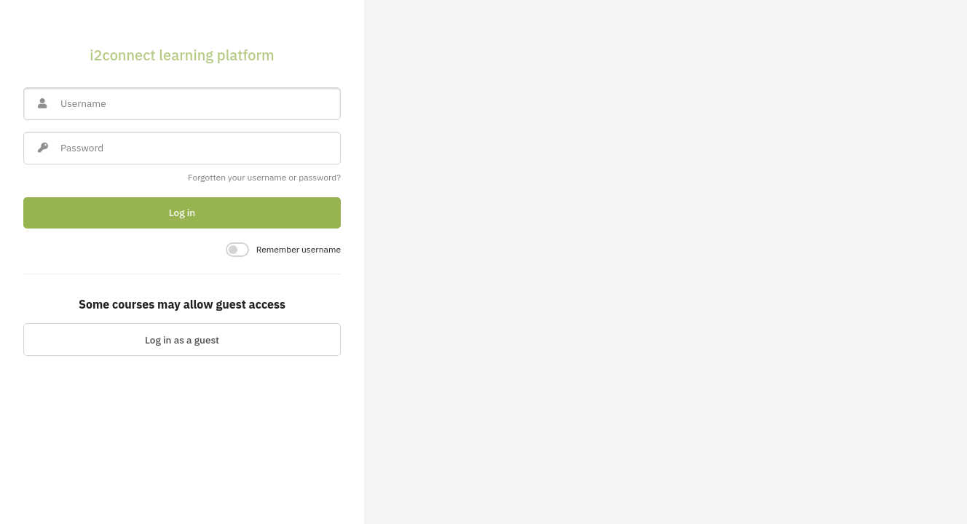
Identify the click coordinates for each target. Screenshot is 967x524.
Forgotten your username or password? (264, 177)
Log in (182, 212)
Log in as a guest (182, 339)
